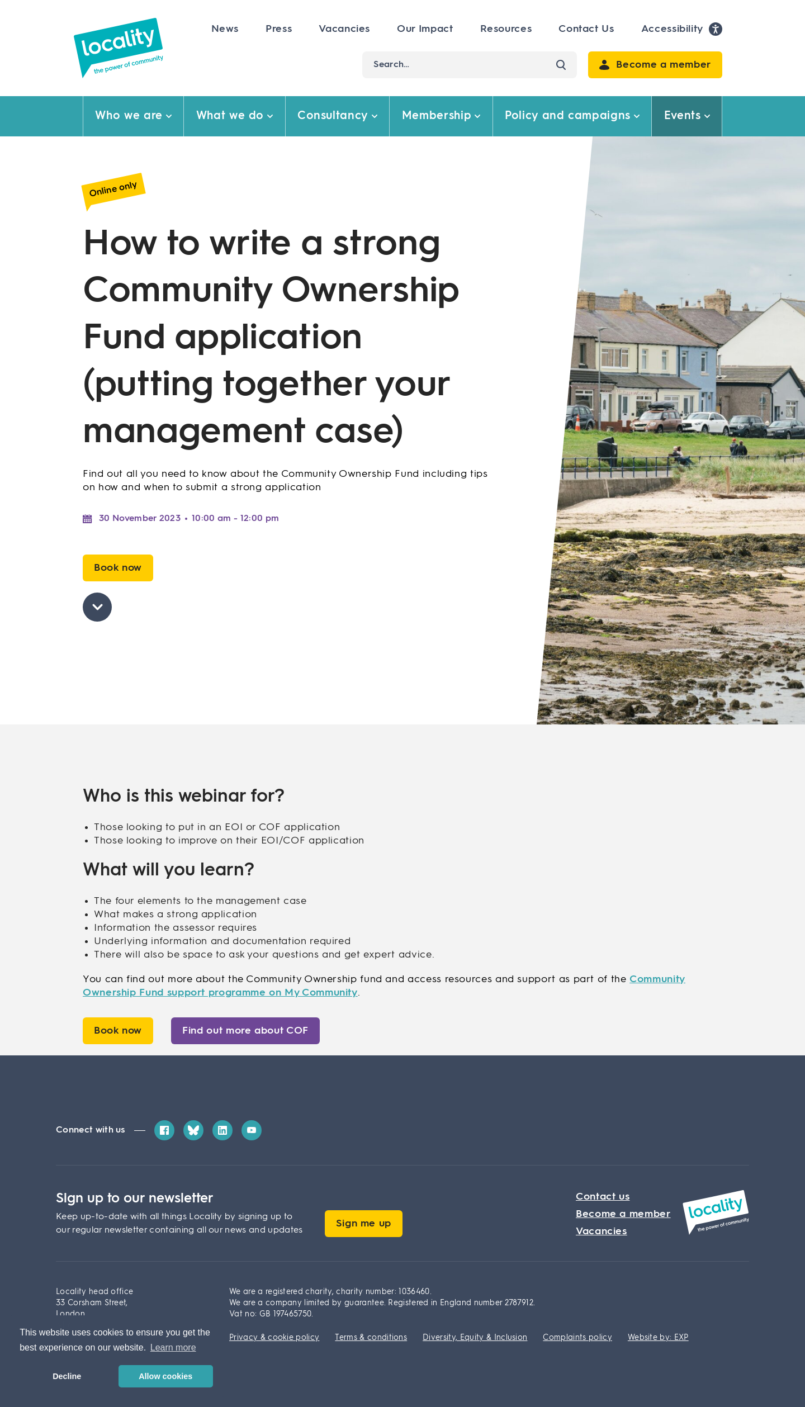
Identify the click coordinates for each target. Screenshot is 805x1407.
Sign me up (363, 1224)
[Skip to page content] (97, 607)
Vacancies (344, 29)
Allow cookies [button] (165, 1376)
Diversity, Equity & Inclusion (475, 1338)
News (225, 29)
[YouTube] (252, 1130)
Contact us (602, 1197)
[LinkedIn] (222, 1130)
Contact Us (586, 29)
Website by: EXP (658, 1338)
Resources (506, 29)
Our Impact (425, 29)
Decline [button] (67, 1376)
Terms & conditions (371, 1338)
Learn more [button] (173, 1347)
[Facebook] (164, 1130)
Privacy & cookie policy (274, 1338)
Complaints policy (577, 1338)
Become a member (623, 1214)
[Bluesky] (193, 1130)
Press (279, 29)
